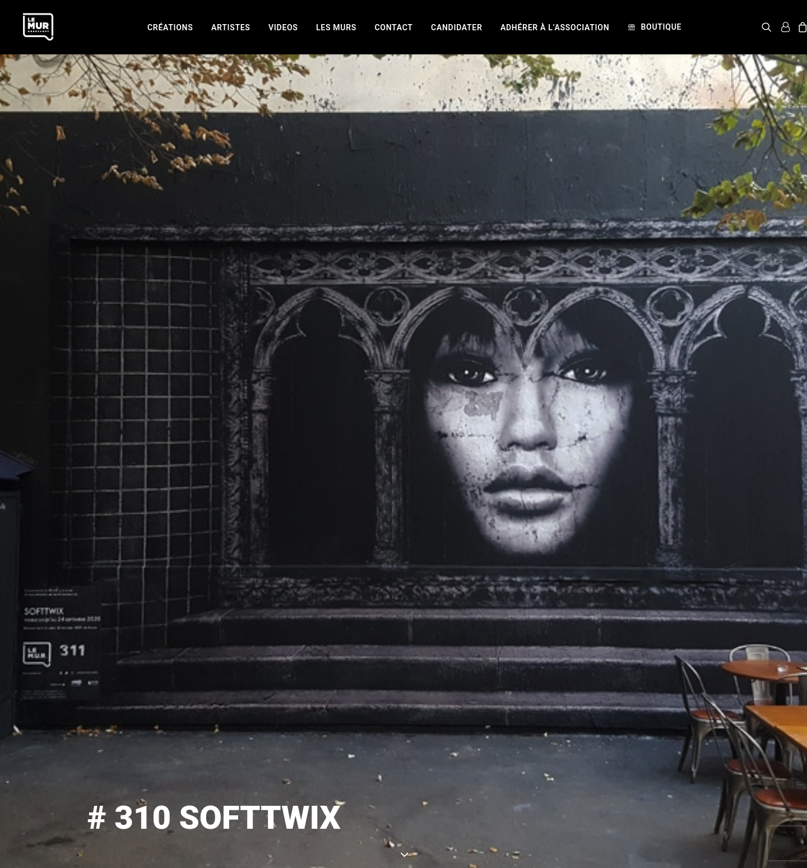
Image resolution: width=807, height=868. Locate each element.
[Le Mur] (38, 27)
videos (283, 27)
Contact (394, 27)
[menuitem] (170, 27)
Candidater (456, 27)
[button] (769, 27)
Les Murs (336, 27)
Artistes (231, 27)
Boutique (661, 26)
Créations (170, 27)
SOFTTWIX (525, 840)
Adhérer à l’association (554, 27)
